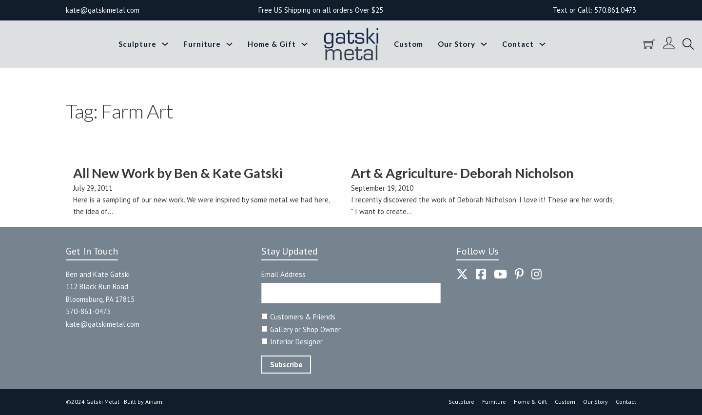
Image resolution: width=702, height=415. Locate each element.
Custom (408, 44)
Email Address (283, 274)
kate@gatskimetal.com (102, 324)
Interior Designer (296, 341)
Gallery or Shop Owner (305, 329)
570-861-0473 (88, 311)
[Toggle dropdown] (165, 44)
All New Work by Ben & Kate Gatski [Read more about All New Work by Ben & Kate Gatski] (177, 173)
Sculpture (137, 44)
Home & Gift (272, 44)
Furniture (202, 44)
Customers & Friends (302, 316)
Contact (518, 44)
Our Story (456, 44)
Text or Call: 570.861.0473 (594, 10)
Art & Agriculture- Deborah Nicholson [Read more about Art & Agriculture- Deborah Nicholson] (462, 173)
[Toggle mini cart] (649, 44)
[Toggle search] (688, 44)
